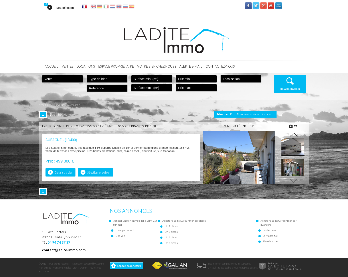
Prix (232, 114)
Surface (266, 114)
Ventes (67, 66)
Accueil (51, 66)
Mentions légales (62, 267)
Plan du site (45, 267)
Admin (83, 267)
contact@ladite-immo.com (64, 250)
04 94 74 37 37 (58, 242)
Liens (76, 267)
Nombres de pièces (248, 114)
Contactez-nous (220, 66)
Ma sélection (65, 8)
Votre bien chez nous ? (156, 66)
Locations (86, 66)
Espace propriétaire (116, 66)
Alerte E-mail (190, 66)
